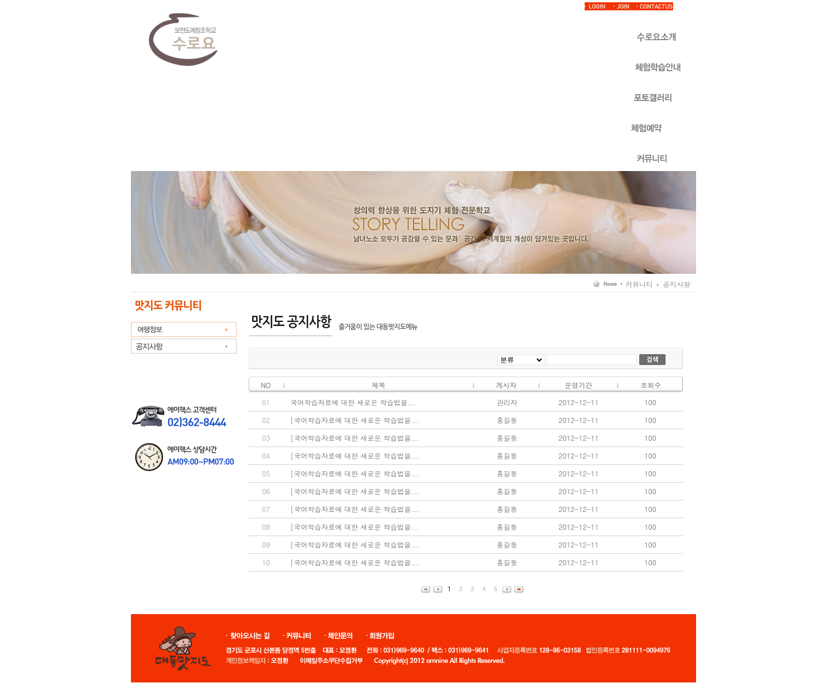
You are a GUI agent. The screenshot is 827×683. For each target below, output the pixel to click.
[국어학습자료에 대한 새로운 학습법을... (354, 420)
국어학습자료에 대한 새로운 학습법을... (352, 402)
